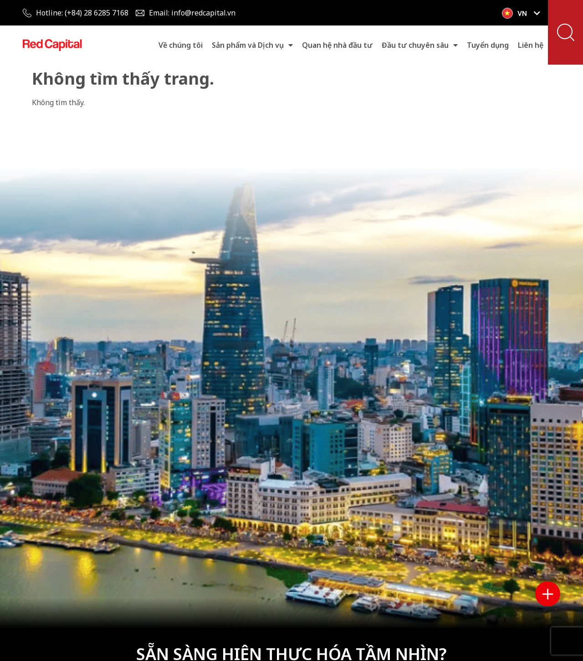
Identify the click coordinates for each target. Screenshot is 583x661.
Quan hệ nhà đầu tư (337, 45)
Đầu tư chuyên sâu (420, 45)
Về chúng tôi (181, 45)
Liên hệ (530, 45)
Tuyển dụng (488, 45)
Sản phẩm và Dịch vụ (252, 45)
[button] (566, 32)
